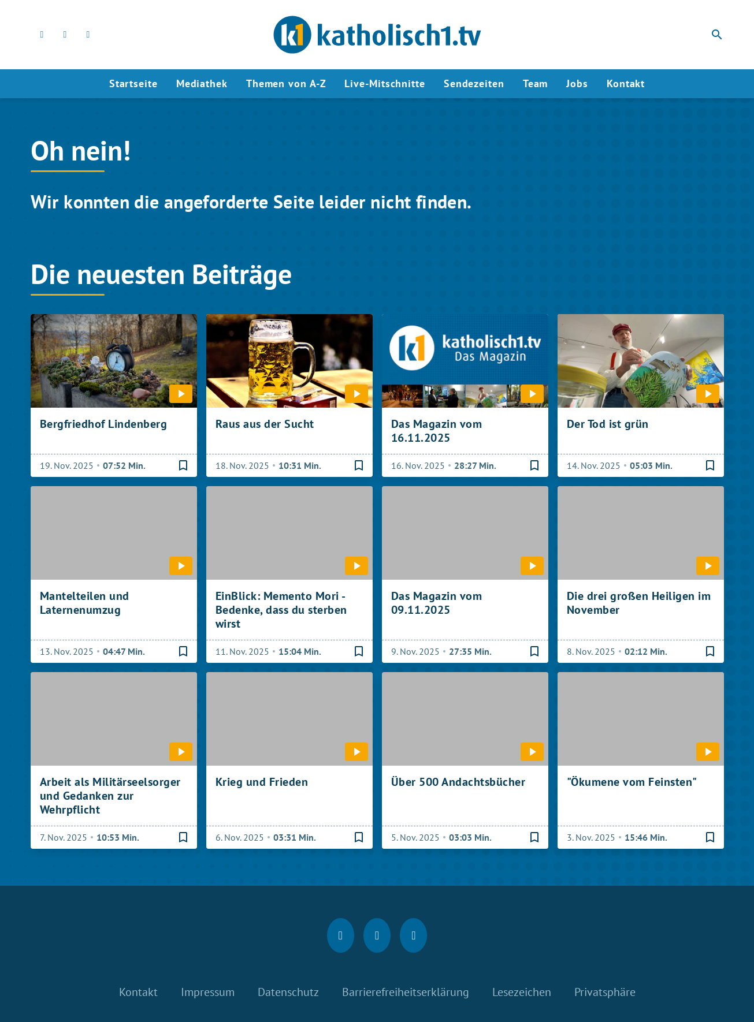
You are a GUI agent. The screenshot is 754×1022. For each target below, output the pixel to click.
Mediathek (202, 83)
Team (535, 83)
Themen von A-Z (286, 83)
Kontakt (626, 83)
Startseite (133, 83)
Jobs (577, 83)
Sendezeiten (474, 83)
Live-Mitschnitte (384, 83)
